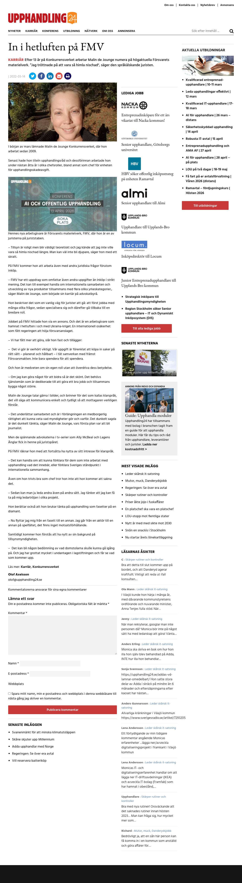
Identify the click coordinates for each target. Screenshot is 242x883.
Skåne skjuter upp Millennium (33, 739)
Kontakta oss (187, 5)
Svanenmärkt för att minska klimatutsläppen (43, 732)
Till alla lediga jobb (147, 328)
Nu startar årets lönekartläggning (148, 537)
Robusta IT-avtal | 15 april (204, 139)
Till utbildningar (205, 206)
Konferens (50, 31)
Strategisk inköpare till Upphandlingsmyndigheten (145, 299)
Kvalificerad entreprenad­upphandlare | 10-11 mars (205, 82)
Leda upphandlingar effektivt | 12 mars (208, 94)
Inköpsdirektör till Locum (141, 256)
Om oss (168, 5)
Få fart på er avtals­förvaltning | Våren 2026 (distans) (208, 179)
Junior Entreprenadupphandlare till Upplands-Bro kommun (148, 282)
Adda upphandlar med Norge (33, 746)
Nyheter (14, 31)
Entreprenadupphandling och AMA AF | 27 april (207, 148)
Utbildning (71, 31)
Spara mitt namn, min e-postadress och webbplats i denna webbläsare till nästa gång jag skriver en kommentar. (62, 696)
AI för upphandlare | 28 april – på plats (208, 160)
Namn (13, 663)
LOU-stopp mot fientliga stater (147, 516)
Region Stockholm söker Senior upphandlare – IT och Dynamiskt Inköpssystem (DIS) (149, 313)
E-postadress (18, 674)
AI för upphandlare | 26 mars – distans (208, 118)
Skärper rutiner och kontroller (146, 495)
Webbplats (16, 684)
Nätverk (91, 31)
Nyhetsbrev (207, 5)
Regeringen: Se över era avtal (33, 753)
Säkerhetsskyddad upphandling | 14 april (209, 129)
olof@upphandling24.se (25, 580)
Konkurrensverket (45, 567)
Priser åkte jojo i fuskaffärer (144, 502)
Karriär (31, 31)
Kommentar (17, 613)
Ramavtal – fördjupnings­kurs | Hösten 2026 (208, 191)
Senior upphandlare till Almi (143, 202)
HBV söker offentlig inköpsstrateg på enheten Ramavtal (147, 176)
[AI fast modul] (62, 204)
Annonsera (227, 5)
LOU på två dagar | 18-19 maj (206, 169)
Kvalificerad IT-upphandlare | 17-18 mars (209, 106)
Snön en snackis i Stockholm (145, 530)
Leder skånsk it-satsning (142, 474)
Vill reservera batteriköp (29, 761)
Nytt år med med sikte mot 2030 (148, 523)
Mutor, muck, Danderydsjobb (146, 481)
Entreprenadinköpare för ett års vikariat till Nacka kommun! (145, 117)
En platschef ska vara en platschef (149, 509)
